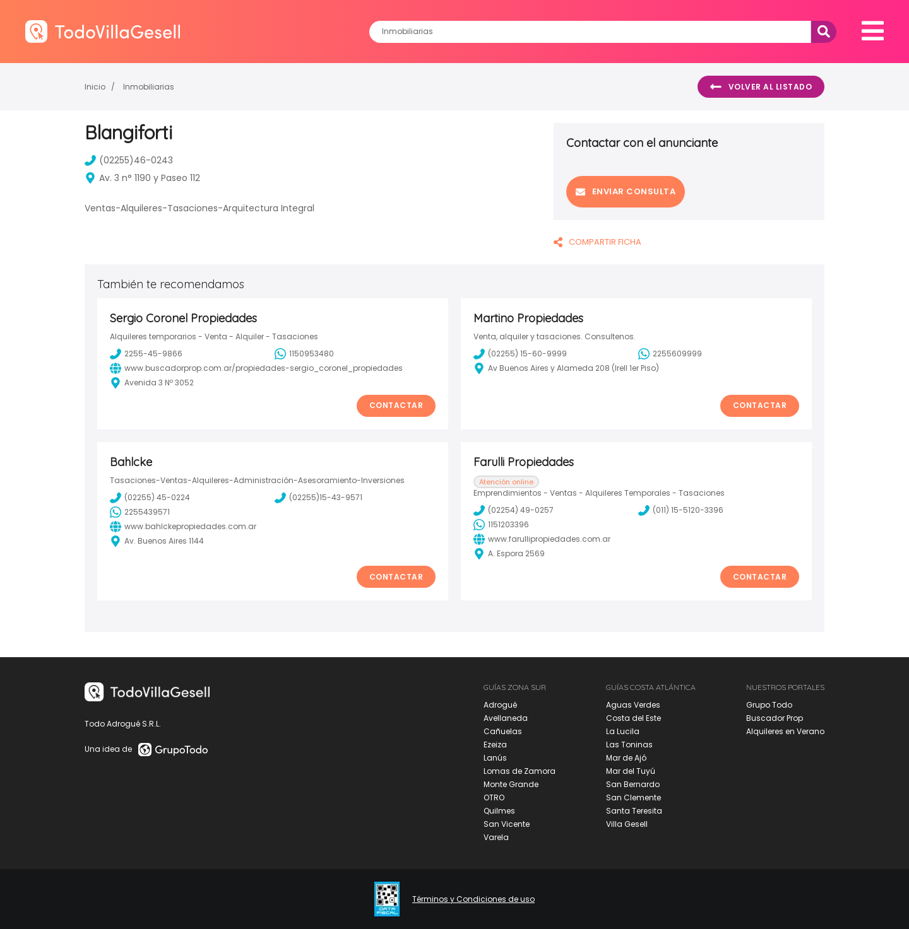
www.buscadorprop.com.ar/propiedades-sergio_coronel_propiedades (256, 368)
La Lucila (622, 731)
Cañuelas (503, 731)
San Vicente (507, 824)
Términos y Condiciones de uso (473, 899)
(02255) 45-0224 (150, 497)
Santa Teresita (634, 810)
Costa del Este (633, 718)
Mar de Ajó (626, 757)
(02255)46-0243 (129, 160)
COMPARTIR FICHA (597, 242)
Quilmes (499, 810)
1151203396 (501, 524)
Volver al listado (761, 87)
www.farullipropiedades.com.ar (541, 539)
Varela (496, 837)
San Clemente (633, 797)
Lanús (495, 757)
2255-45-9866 (146, 353)
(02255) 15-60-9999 (520, 353)
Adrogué (500, 704)
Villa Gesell (627, 824)
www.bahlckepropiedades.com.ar (183, 526)
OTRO (494, 797)
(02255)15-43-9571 (318, 497)
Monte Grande (511, 784)
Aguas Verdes (633, 704)
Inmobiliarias (148, 86)
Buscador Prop (774, 718)
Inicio (95, 86)
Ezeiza (495, 744)
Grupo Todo (769, 704)
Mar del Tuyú (630, 771)
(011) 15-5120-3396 (680, 510)
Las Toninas (629, 744)
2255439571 (140, 512)
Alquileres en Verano (785, 731)
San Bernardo (633, 784)
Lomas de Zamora (520, 771)
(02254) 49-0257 (513, 510)
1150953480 (304, 353)
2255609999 (670, 353)
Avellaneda (506, 718)
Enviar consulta (625, 191)
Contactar (396, 405)
